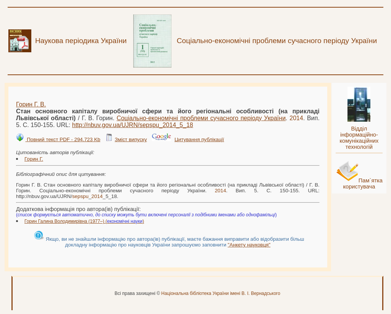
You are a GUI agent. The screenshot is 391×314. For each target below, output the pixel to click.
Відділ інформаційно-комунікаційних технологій (358, 138)
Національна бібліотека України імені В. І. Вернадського (220, 293)
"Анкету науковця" (249, 245)
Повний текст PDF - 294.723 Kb (62, 139)
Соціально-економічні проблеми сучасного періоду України (201, 118)
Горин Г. (33, 159)
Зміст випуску (131, 139)
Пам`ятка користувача (363, 183)
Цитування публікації (199, 139)
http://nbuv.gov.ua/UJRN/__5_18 (132, 125)
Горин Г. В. (31, 104)
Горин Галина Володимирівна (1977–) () (84, 221)
